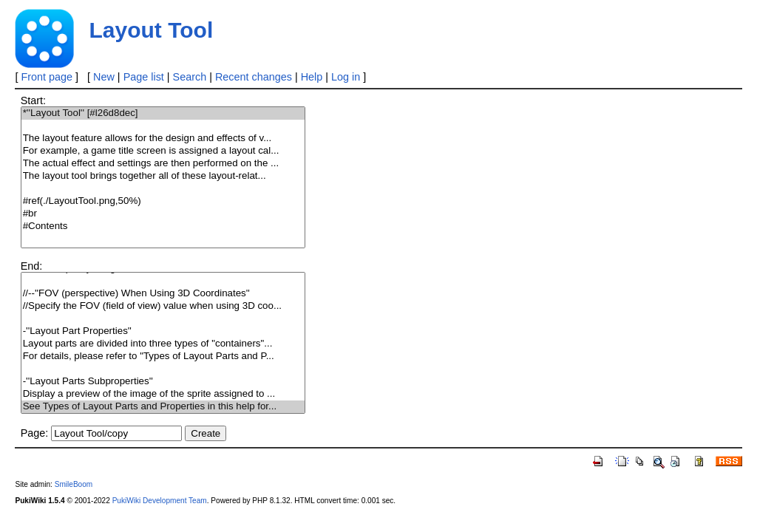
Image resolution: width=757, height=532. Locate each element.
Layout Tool (151, 30)
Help (312, 77)
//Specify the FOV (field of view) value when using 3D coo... (163, 306)
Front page (46, 77)
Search (190, 77)
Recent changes (253, 77)
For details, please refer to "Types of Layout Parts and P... (163, 356)
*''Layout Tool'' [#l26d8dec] (163, 113)
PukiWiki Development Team (159, 501)
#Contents (163, 226)
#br (163, 214)
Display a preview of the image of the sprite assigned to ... (163, 394)
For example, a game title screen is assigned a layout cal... (163, 151)
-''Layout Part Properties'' (163, 331)
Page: (35, 433)
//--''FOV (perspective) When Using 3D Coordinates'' (163, 293)
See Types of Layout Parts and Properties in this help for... (163, 406)
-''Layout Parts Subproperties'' (163, 381)
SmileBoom (74, 484)
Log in (345, 77)
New (104, 77)
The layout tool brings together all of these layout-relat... (163, 176)
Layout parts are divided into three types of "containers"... (163, 344)
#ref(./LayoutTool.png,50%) (163, 201)
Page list (143, 77)
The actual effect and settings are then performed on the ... (163, 163)
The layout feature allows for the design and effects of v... (163, 138)
